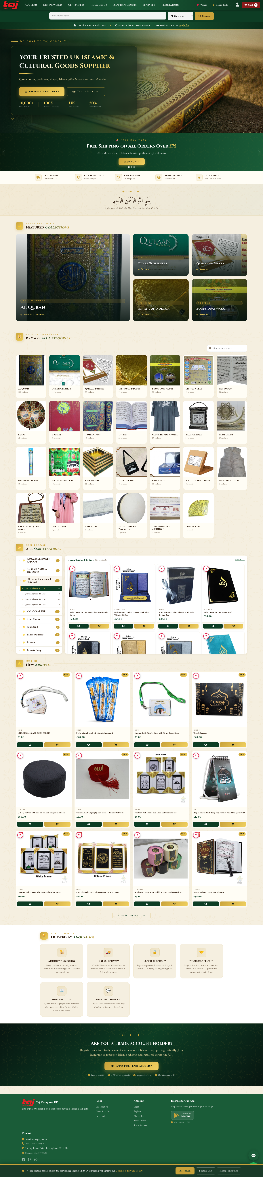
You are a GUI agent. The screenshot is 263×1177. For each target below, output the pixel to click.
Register (137, 1111)
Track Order (140, 1121)
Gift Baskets (76, 5)
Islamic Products (125, 5)
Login (136, 1107)
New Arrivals (102, 1111)
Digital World (52, 5)
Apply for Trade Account (131, 1066)
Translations (170, 5)
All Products (102, 1107)
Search (204, 16)
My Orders (139, 1116)
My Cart (100, 1116)
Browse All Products (42, 91)
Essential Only (205, 1171)
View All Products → (131, 915)
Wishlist (202, 5)
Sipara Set (149, 5)
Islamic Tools (222, 5)
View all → (240, 560)
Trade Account (86, 91)
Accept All (185, 1171)
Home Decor (99, 5)
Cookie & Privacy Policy (129, 1171)
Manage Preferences (229, 1171)
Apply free (184, 25)
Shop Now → (132, 161)
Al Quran (31, 5)
